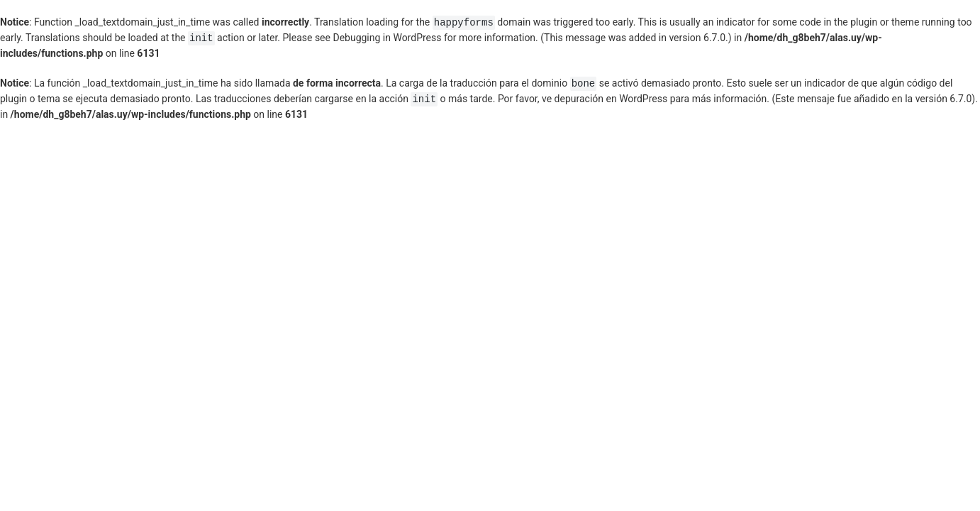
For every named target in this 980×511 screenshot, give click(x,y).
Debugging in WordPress (387, 38)
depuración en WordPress (611, 99)
